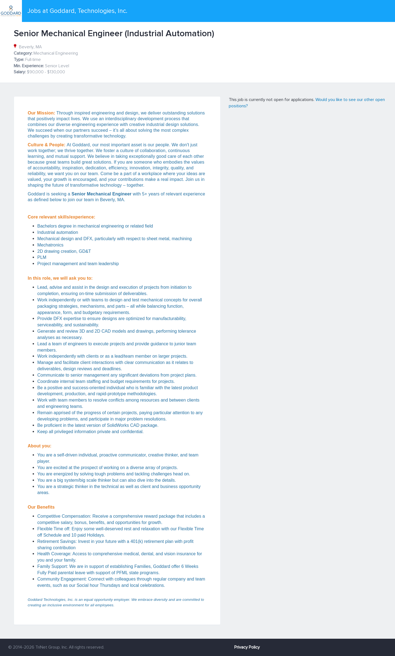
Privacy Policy (247, 647)
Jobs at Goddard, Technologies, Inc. (77, 11)
